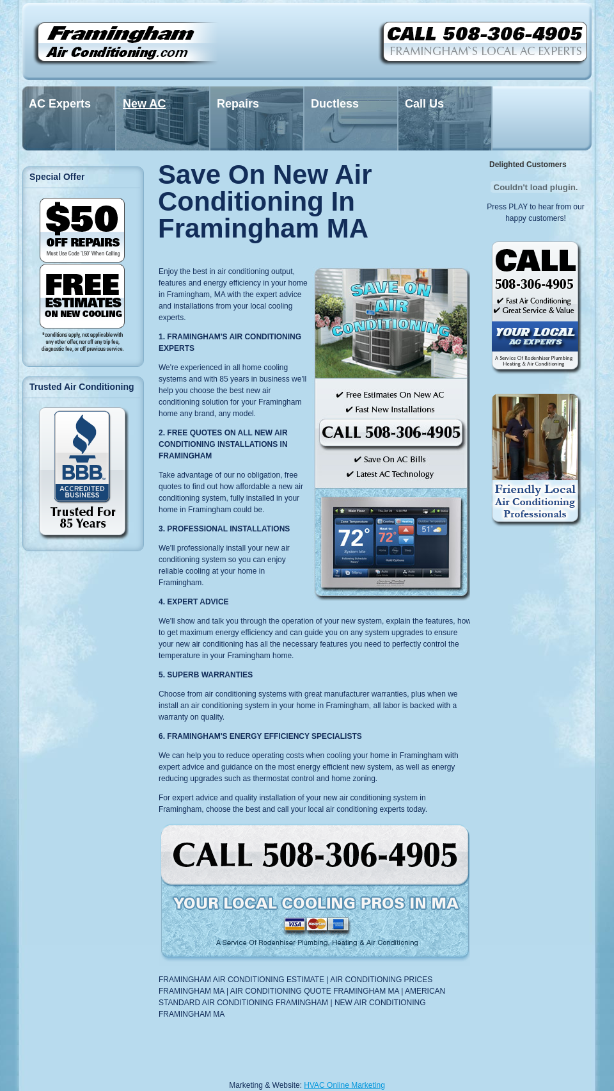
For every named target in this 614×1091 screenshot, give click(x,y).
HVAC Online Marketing (344, 1085)
